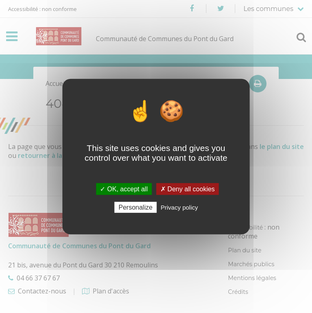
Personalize (136, 207)
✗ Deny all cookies (187, 188)
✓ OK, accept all (123, 188)
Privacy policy (179, 207)
